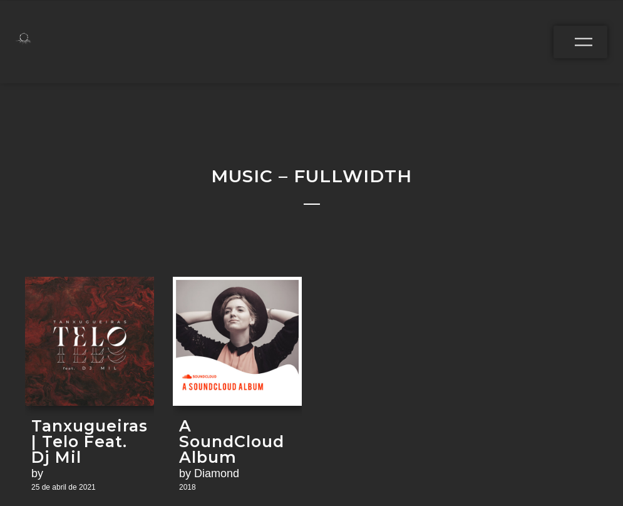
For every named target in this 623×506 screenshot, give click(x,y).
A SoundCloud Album (231, 441)
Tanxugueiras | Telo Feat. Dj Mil (89, 441)
